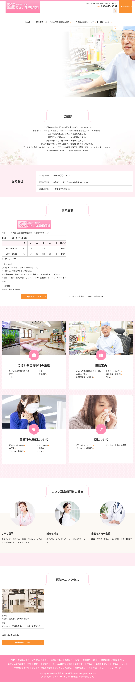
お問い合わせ (125, 6)
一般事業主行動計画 (61, 189)
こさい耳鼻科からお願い (38, 660)
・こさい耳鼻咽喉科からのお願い (88, 371)
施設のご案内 (56, 660)
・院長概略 (41, 374)
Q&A (122, 660)
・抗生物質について (83, 445)
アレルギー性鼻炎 (111, 664)
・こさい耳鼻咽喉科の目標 (18, 371)
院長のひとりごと (72, 660)
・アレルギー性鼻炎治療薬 (115, 445)
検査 (36, 664)
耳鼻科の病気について (85, 22)
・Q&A (107, 377)
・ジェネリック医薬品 (83, 448)
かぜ (123, 664)
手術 (53, 664)
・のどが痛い (42, 445)
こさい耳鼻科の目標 (16, 664)
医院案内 (21, 660)
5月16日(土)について (61, 175)
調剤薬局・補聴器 (90, 660)
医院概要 (39, 22)
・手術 (10, 377)
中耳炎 (90, 664)
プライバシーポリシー (97, 668)
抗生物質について (21, 668)
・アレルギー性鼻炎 (15, 451)
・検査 (10, 374)
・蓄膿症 (40, 448)
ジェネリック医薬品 (63, 668)
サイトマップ (115, 668)
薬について (104, 22)
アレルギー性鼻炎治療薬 (42, 668)
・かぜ (39, 451)
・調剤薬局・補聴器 (112, 374)
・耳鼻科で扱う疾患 (15, 445)
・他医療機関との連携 (83, 377)
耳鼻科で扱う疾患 (64, 664)
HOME (27, 22)
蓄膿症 (98, 664)
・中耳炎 (11, 448)
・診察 (39, 371)
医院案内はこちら (33, 296)
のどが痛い (79, 664)
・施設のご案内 (80, 374)
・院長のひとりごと (112, 371)
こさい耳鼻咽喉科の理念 (59, 22)
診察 (29, 664)
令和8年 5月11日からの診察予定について (71, 182)
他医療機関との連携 (108, 660)
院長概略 (44, 664)
